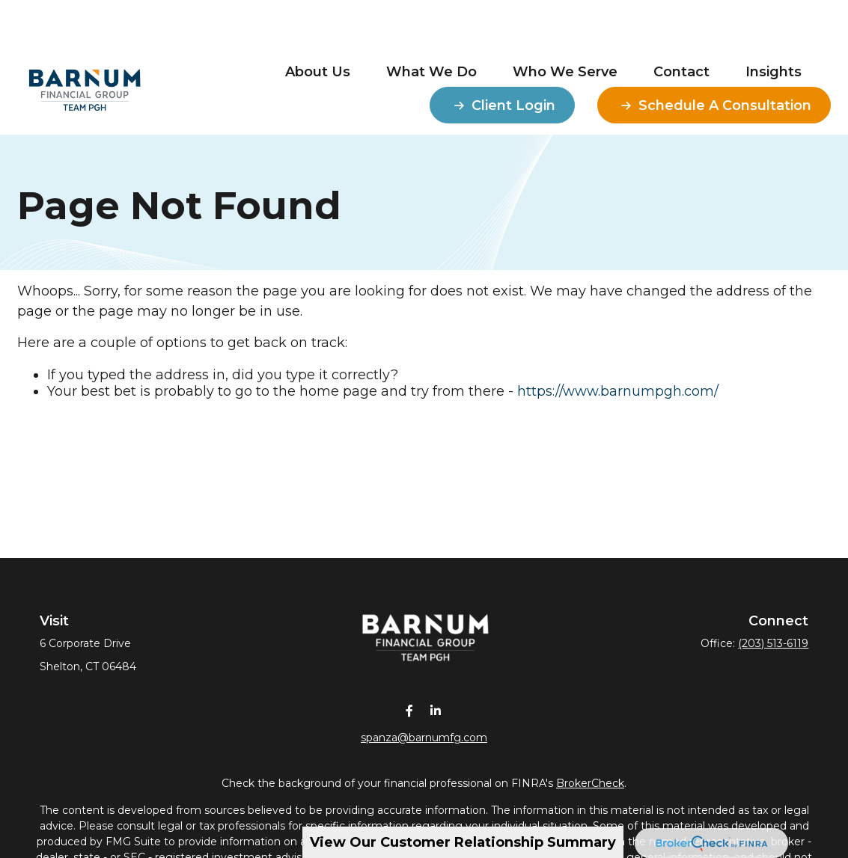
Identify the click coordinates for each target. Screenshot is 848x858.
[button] (317, 26)
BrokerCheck (590, 783)
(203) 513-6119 (773, 643)
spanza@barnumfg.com (424, 737)
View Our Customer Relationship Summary (463, 842)
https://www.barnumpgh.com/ (618, 391)
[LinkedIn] (436, 710)
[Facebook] (410, 710)
